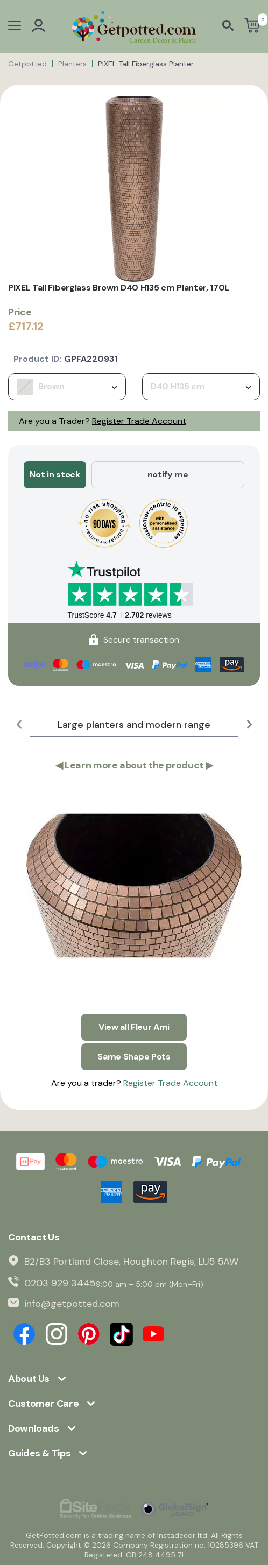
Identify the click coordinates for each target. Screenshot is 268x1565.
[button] (19, 725)
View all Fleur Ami (134, 1027)
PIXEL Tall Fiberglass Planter (146, 64)
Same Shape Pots (133, 1056)
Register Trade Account (139, 421)
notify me (167, 474)
